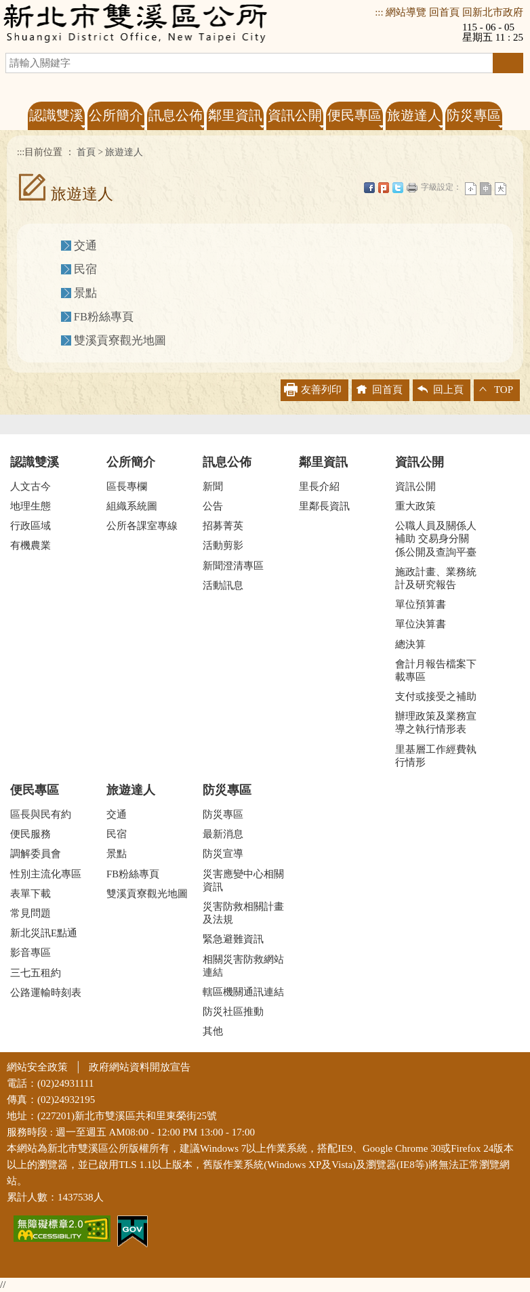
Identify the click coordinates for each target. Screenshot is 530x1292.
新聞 (213, 486)
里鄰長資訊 (324, 506)
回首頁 (444, 12)
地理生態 (30, 506)
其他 (213, 1031)
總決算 (410, 644)
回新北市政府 (492, 12)
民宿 (85, 269)
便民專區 (34, 790)
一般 (485, 188)
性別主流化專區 (45, 874)
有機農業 (30, 545)
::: (379, 12)
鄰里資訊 (323, 462)
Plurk (383, 187)
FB (369, 187)
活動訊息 (223, 585)
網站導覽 (406, 12)
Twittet (397, 187)
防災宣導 (223, 853)
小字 (470, 188)
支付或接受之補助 (435, 696)
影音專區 (30, 952)
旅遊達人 (124, 152)
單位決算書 (420, 624)
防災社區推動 (233, 1011)
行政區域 (30, 525)
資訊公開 (419, 462)
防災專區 (227, 790)
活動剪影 (223, 545)
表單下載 (30, 893)
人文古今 (30, 486)
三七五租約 (35, 972)
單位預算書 (420, 604)
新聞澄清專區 (233, 565)
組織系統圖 (131, 506)
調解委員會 (35, 853)
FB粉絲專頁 (104, 316)
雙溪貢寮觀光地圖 (120, 340)
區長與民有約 (40, 814)
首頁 (86, 152)
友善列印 (412, 187)
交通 (85, 245)
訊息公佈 (227, 462)
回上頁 (448, 389)
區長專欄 (126, 486)
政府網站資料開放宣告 (139, 1067)
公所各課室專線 (142, 525)
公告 (213, 506)
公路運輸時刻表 (45, 992)
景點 (85, 293)
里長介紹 (319, 486)
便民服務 (30, 834)
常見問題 (30, 913)
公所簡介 (130, 462)
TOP (503, 389)
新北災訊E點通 (43, 933)
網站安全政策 (37, 1067)
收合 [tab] (265, 424)
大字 (500, 188)
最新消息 (223, 834)
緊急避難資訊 (233, 939)
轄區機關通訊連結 (243, 991)
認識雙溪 (34, 462)
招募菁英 (223, 525)
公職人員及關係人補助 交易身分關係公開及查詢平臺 (435, 538)
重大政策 (415, 506)
